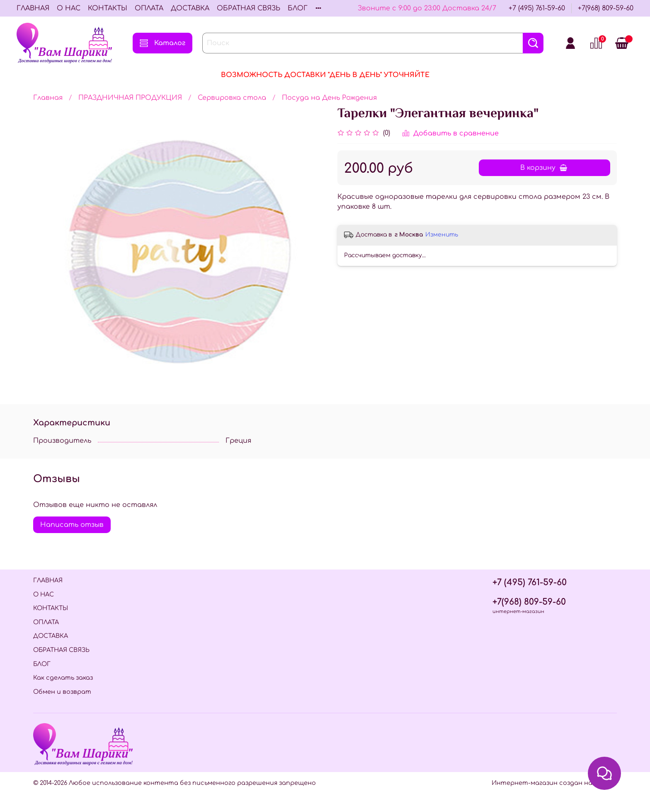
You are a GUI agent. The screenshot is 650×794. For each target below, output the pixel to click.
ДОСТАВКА (190, 8)
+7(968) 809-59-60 (605, 8)
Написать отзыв (72, 525)
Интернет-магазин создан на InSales (554, 783)
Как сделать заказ (63, 677)
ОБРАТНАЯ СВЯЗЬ (248, 8)
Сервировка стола (232, 97)
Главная (48, 97)
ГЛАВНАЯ (33, 8)
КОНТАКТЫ (107, 8)
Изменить (441, 235)
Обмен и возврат (62, 691)
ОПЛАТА (149, 8)
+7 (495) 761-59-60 (537, 8)
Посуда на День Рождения (329, 97)
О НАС (68, 8)
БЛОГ (298, 8)
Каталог (162, 43)
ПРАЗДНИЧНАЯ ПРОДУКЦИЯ (130, 97)
